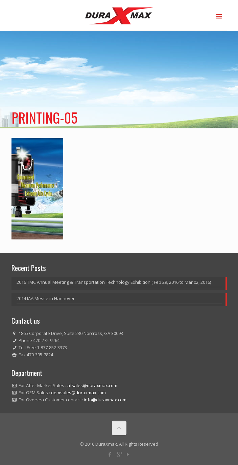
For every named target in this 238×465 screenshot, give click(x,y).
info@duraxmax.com (105, 400)
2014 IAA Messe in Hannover (46, 298)
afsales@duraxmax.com (92, 385)
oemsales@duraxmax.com (78, 392)
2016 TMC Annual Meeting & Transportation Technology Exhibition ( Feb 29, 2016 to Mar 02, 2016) (114, 282)
